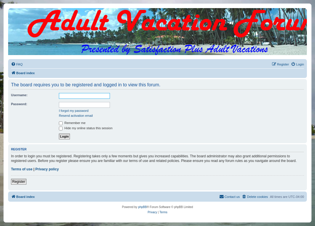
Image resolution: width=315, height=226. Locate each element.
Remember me (72, 123)
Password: (19, 104)
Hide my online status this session (86, 128)
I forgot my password (73, 110)
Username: (19, 95)
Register (18, 182)
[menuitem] (17, 64)
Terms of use (21, 169)
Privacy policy (47, 169)
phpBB (142, 207)
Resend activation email (76, 115)
